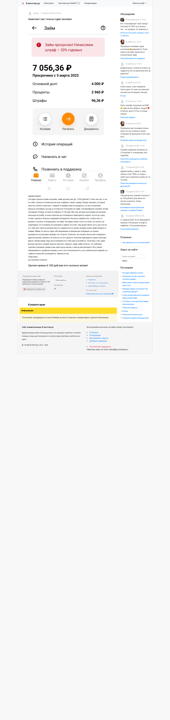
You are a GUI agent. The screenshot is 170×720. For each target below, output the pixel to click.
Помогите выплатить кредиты (132, 58)
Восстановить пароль (98, 338)
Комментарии (90, 3)
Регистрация (95, 335)
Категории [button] (48, 3)
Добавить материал (98, 341)
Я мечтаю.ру (30, 3)
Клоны (123, 96)
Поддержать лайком (33, 289)
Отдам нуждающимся (129, 77)
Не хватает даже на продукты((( (133, 140)
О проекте (93, 332)
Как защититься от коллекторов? (136, 242)
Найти (124, 261)
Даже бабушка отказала (97, 286)
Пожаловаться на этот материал (99, 294)
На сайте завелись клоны (133, 273)
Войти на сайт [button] (139, 3)
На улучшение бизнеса (129, 229)
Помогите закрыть (127, 117)
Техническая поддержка (100, 347)
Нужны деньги (61, 280)
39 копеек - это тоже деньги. (98, 283)
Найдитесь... (92, 280)
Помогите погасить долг (132, 314)
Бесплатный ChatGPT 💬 (69, 3)
